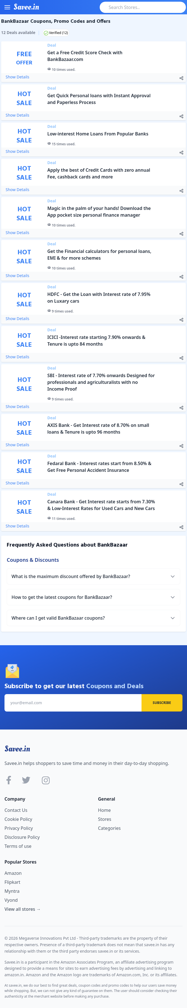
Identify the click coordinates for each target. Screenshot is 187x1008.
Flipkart (12, 882)
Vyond (11, 900)
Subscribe (162, 702)
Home (104, 810)
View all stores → (22, 909)
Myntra (12, 891)
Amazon (13, 873)
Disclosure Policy (22, 837)
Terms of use (17, 846)
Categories (109, 828)
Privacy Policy (18, 828)
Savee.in (17, 749)
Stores (104, 819)
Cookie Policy (18, 819)
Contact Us (15, 810)
